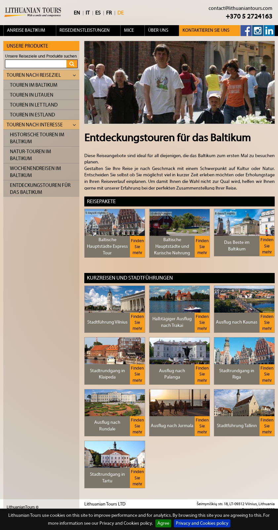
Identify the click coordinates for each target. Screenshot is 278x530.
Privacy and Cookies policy (202, 523)
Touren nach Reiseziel (41, 75)
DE (120, 13)
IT (88, 13)
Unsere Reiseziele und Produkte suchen (41, 56)
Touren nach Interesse (41, 124)
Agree (163, 523)
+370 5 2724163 (249, 16)
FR (109, 13)
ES (97, 13)
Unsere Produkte (27, 46)
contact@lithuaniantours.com (240, 8)
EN (77, 13)
